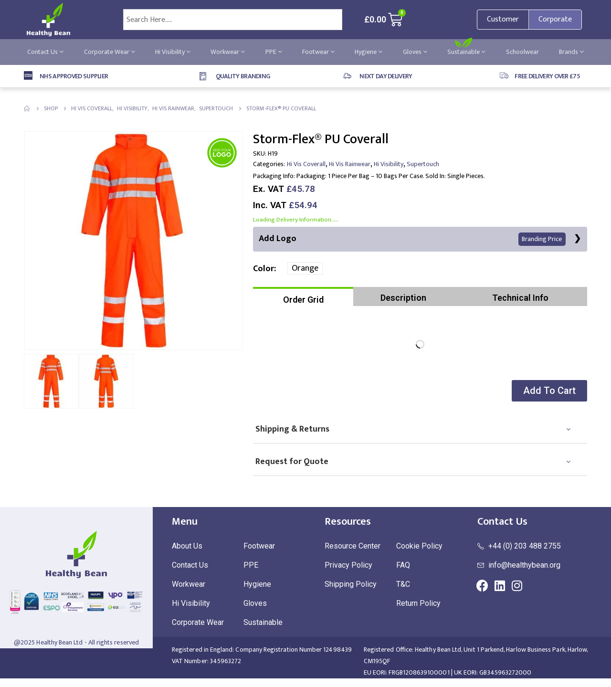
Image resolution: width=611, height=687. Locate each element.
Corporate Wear (109, 51)
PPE (273, 51)
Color (263, 269)
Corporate (555, 19)
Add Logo (412, 239)
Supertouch (423, 164)
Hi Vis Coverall (306, 164)
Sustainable (466, 51)
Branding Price (542, 239)
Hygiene (368, 51)
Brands (571, 51)
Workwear (228, 51)
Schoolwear (522, 51)
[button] (548, 391)
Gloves (415, 51)
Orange (305, 269)
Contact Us (45, 51)
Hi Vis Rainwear (349, 164)
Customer (503, 19)
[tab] (303, 297)
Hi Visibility (172, 51)
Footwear (318, 51)
